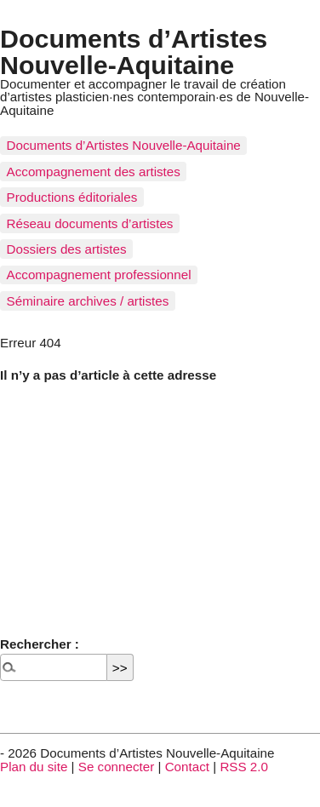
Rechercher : (39, 644)
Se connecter (116, 766)
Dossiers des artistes (67, 249)
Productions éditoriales (72, 197)
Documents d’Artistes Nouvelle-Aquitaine (133, 51)
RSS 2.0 (244, 766)
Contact (187, 766)
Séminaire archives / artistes (88, 301)
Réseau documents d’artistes (90, 223)
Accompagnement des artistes (93, 171)
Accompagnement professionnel (99, 274)
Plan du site (33, 766)
